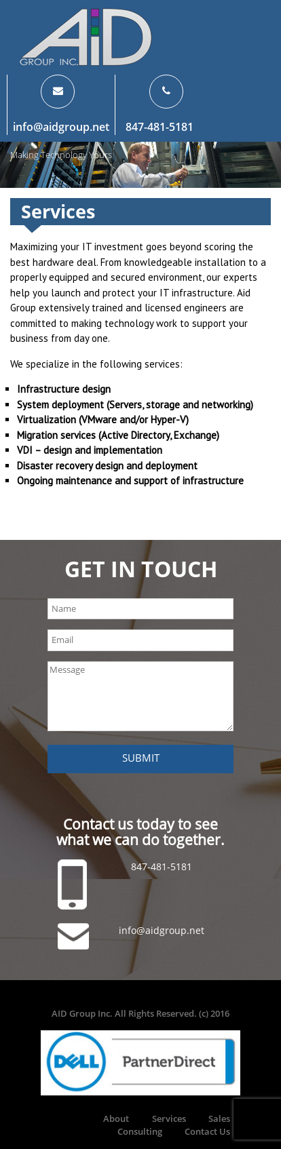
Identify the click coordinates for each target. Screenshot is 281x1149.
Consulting (139, 1131)
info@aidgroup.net (61, 126)
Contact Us (207, 1131)
